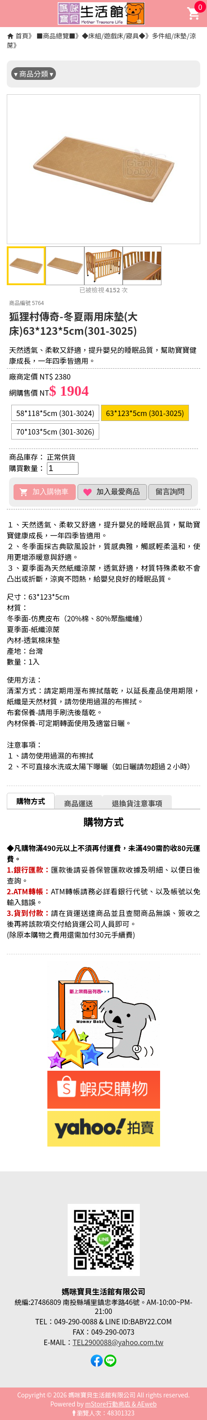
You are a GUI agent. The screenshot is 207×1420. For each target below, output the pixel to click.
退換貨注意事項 (137, 803)
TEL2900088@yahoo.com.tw (118, 1342)
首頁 (21, 35)
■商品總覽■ (56, 35)
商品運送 (78, 803)
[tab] (31, 801)
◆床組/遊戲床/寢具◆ (113, 35)
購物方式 (30, 801)
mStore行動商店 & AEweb (121, 1403)
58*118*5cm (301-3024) (55, 412)
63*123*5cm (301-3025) (145, 412)
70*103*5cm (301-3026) (55, 431)
